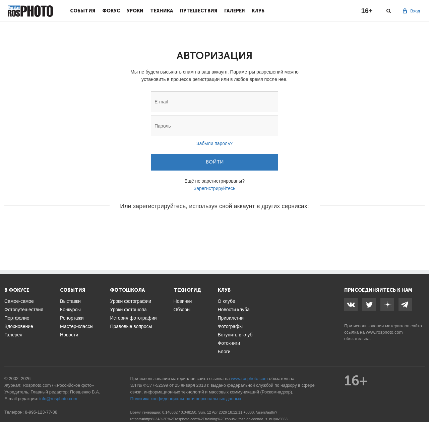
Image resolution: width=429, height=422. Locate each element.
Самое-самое (19, 301)
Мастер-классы (76, 326)
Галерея (234, 10)
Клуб (258, 10)
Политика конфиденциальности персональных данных (185, 398)
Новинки (183, 301)
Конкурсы (70, 309)
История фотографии (133, 318)
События (83, 10)
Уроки (135, 10)
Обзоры (182, 309)
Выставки (70, 301)
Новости (69, 334)
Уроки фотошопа (128, 309)
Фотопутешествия (23, 309)
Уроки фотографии (130, 301)
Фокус (111, 10)
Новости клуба (234, 309)
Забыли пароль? (214, 143)
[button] (163, 226)
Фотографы (230, 326)
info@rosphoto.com (58, 398)
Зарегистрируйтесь (215, 188)
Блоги (224, 351)
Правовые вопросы (131, 326)
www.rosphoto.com (384, 332)
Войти (215, 162)
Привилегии (231, 318)
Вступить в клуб (235, 334)
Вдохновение (18, 326)
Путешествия (199, 10)
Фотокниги (229, 343)
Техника (161, 10)
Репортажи (72, 318)
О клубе (226, 301)
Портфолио (16, 318)
